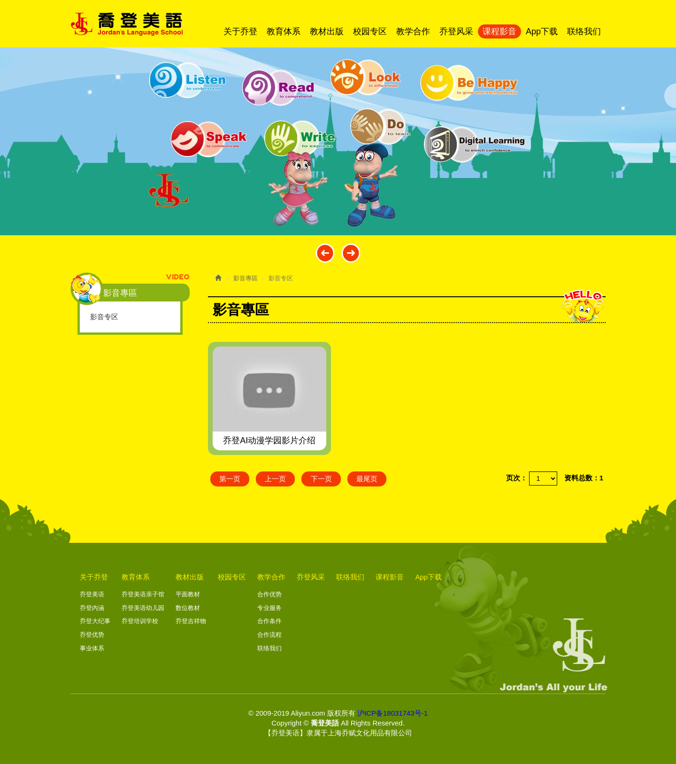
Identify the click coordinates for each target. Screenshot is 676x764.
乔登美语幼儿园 (143, 607)
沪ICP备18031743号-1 (392, 713)
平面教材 (188, 594)
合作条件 (269, 621)
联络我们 (269, 647)
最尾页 (369, 479)
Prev (325, 252)
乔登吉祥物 (191, 621)
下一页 (323, 479)
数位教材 (188, 607)
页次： (516, 478)
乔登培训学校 (140, 621)
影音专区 (104, 317)
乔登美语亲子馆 (143, 594)
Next (350, 252)
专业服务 (269, 607)
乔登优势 (92, 634)
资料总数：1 (583, 478)
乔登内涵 (92, 607)
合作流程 (269, 634)
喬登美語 (126, 24)
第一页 (230, 479)
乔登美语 (92, 594)
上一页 (276, 479)
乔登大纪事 (95, 621)
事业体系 (92, 647)
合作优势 (269, 594)
